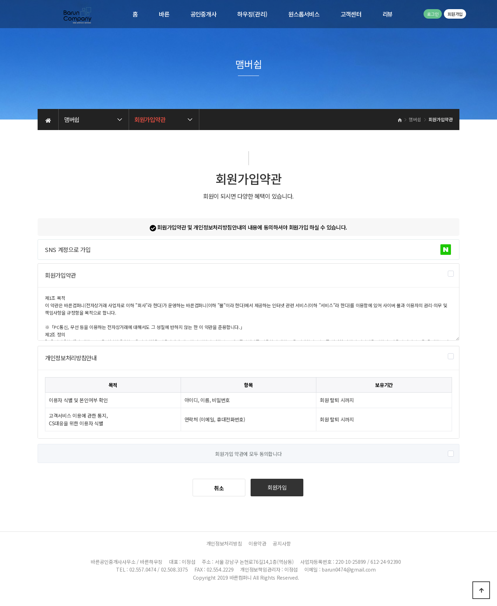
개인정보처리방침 (224, 543)
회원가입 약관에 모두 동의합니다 (248, 453)
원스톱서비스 (303, 14)
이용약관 (257, 543)
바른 (164, 14)
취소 (219, 488)
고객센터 (351, 14)
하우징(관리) (252, 14)
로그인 (432, 14)
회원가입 (455, 14)
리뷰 (387, 14)
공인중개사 (204, 14)
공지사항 (282, 543)
